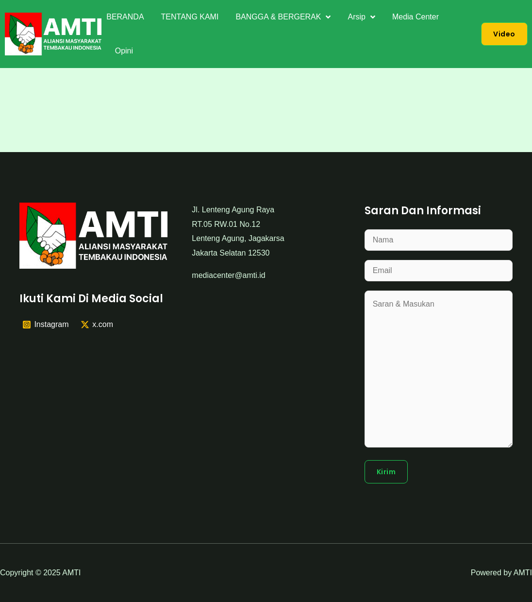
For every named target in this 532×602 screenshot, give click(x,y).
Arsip (361, 17)
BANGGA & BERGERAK (283, 17)
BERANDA (125, 17)
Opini (124, 51)
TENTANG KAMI (190, 17)
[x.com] (97, 324)
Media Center (415, 17)
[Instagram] (45, 324)
